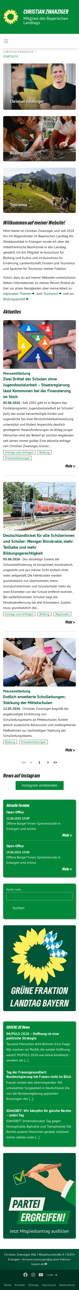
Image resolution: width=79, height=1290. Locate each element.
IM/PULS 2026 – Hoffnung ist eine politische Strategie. (32, 1035)
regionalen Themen (17, 293)
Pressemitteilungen (17, 458)
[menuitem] (7, 1285)
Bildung (44, 452)
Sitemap (33, 1285)
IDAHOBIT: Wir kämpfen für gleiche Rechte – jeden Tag (38, 1112)
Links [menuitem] (50, 1275)
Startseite (10, 56)
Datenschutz (67, 1285)
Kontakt (20, 1285)
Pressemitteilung (16, 373)
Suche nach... (14, 889)
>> (55, 762)
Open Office (15, 812)
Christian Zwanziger (45, 11)
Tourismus (50, 293)
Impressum (49, 1285)
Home (7, 1285)
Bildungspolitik (14, 299)
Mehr (68, 466)
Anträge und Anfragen (19, 452)
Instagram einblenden (40, 785)
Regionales (62, 614)
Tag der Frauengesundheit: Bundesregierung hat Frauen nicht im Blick (38, 1074)
